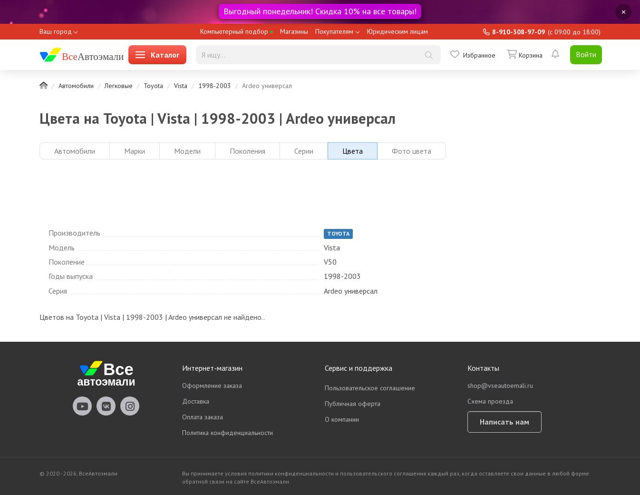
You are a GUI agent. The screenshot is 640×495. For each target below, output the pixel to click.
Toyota (153, 85)
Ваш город (55, 31)
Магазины (294, 31)
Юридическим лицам (397, 31)
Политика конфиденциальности (227, 432)
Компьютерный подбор (236, 31)
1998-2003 (214, 85)
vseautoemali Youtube (82, 406)
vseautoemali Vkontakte (106, 406)
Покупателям (334, 31)
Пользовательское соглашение (370, 388)
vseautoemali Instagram (129, 406)
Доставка (195, 401)
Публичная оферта (352, 403)
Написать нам (504, 421)
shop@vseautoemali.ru (500, 385)
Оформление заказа (212, 385)
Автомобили (76, 85)
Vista (180, 85)
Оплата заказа (202, 417)
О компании (342, 419)
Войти (586, 54)
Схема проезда (490, 401)
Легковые (119, 85)
